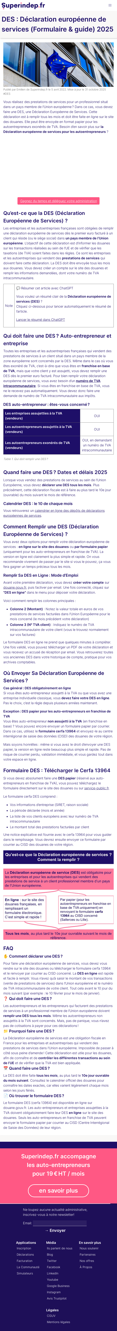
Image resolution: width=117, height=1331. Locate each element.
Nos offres (87, 1261)
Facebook (53, 1267)
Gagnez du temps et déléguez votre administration (58, 201)
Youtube (52, 1279)
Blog (50, 1254)
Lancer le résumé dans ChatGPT (40, 320)
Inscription (24, 1248)
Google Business (58, 1286)
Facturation (24, 1261)
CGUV (51, 1316)
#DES (6, 93)
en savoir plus (58, 1190)
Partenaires (87, 1254)
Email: (27, 1223)
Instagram (54, 1292)
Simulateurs (25, 1273)
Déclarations (25, 1254)
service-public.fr (96, 788)
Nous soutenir (89, 1248)
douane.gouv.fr (14, 587)
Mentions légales (58, 1322)
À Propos (86, 1267)
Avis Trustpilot (57, 1298)
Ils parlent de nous (59, 1248)
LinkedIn (52, 1273)
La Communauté (28, 1267)
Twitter (52, 1261)
